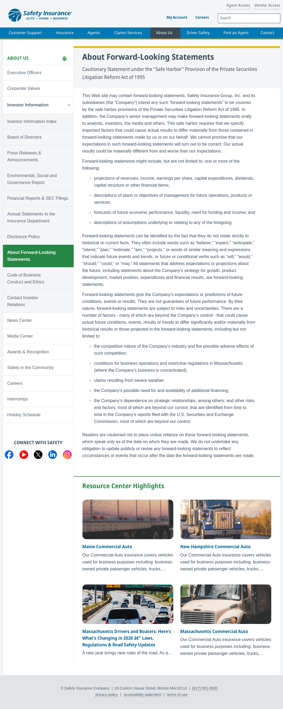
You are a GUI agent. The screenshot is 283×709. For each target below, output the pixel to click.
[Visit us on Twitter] (38, 455)
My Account (177, 18)
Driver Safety (198, 33)
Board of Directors (24, 137)
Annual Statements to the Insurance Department (31, 217)
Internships (17, 399)
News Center (19, 320)
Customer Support (25, 33)
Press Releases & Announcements (24, 156)
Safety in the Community (30, 367)
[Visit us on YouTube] (23, 455)
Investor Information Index (32, 121)
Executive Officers (24, 72)
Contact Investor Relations (22, 301)
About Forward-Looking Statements (31, 256)
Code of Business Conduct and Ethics (25, 278)
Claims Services (128, 33)
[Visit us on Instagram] (67, 455)
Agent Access (238, 5)
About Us (164, 33)
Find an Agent (236, 33)
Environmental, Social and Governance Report (32, 179)
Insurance (65, 33)
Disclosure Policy (23, 236)
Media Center (20, 336)
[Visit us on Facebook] (9, 455)
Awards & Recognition (28, 352)
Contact (267, 33)
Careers (202, 18)
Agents (94, 33)
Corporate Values (23, 88)
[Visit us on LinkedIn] (52, 455)
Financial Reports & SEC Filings (37, 198)
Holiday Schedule (24, 414)
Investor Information (28, 105)
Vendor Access (267, 5)
